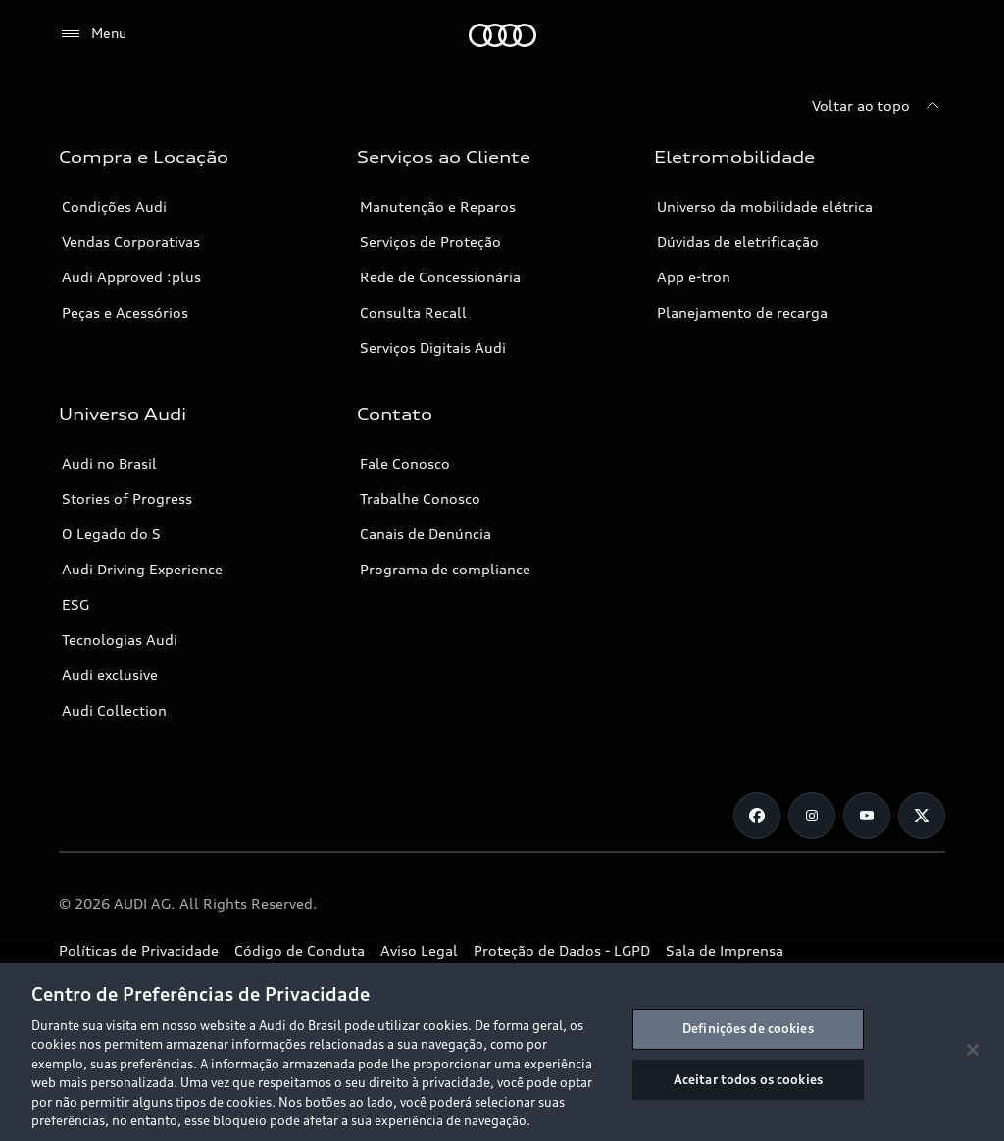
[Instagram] (811, 815)
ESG (75, 604)
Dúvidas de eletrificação (738, 241)
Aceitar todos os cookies (748, 1078)
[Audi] (502, 35)
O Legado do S (111, 533)
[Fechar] (972, 1049)
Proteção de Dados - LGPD (562, 950)
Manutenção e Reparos (438, 206)
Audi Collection (114, 710)
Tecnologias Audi (119, 639)
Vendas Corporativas (131, 241)
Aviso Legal (419, 950)
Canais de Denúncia (425, 533)
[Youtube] (866, 815)
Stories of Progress (127, 498)
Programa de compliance (445, 569)
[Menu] (92, 34)
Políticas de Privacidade (139, 950)
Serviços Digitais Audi (433, 347)
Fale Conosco (405, 463)
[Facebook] (756, 815)
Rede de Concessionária (440, 277)
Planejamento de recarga (742, 312)
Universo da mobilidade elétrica (765, 206)
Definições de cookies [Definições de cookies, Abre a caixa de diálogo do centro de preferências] (748, 1028)
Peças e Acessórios (125, 312)
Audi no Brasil (109, 463)
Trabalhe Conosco (420, 498)
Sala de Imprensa (724, 950)
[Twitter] (921, 815)
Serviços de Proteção (430, 241)
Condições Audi (114, 206)
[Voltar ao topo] (878, 106)
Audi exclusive (110, 675)
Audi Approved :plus (131, 277)
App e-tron (693, 277)
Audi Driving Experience (142, 569)
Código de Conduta (299, 950)
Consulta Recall (413, 312)
